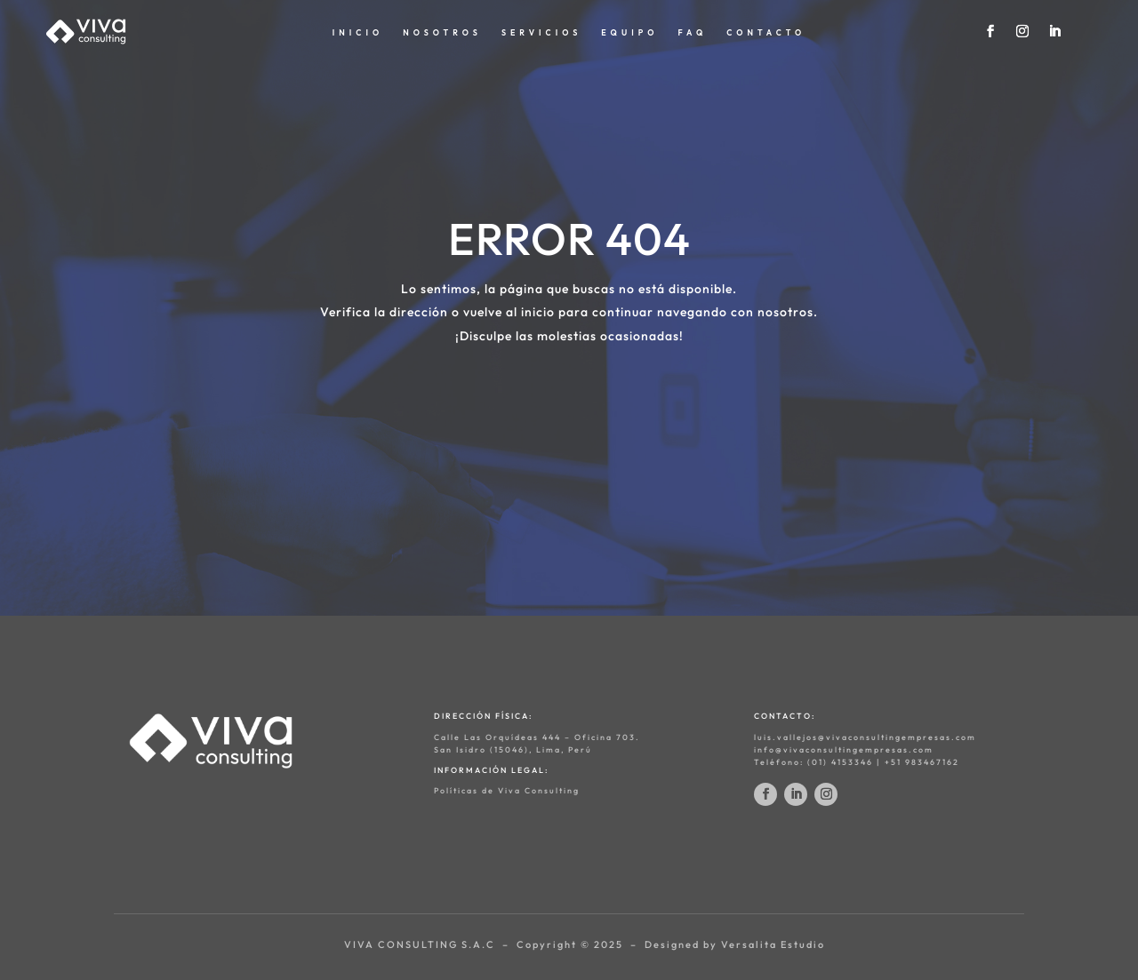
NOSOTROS (442, 32)
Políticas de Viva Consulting (507, 790)
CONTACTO (765, 32)
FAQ (692, 32)
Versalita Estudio (773, 944)
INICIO (358, 32)
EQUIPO (629, 32)
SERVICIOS (541, 32)
